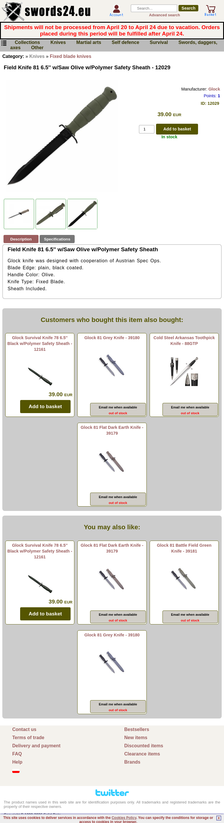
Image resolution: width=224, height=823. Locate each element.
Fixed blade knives (70, 56)
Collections (27, 42)
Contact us (24, 729)
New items (135, 737)
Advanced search (164, 15)
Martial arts (88, 42)
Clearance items (142, 753)
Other (37, 47)
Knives (58, 42)
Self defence (125, 42)
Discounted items (143, 745)
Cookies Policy (124, 818)
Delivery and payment (36, 745)
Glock (214, 89)
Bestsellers (136, 729)
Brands (132, 762)
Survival (159, 42)
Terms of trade (28, 737)
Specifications (57, 239)
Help (17, 762)
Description (21, 239)
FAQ (17, 753)
